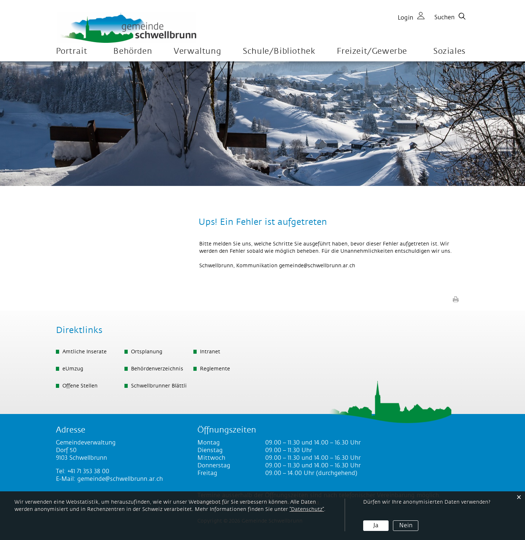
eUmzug (72, 369)
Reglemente (215, 369)
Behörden (132, 51)
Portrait (71, 51)
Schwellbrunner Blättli (159, 386)
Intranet (210, 352)
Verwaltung (197, 51)
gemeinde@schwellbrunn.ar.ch (317, 266)
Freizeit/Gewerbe (372, 51)
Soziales (449, 51)
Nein (406, 525)
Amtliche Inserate (84, 352)
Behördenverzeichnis (157, 369)
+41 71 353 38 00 (88, 471)
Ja (375, 525)
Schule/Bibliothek (279, 51)
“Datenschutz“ (307, 509)
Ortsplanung (146, 352)
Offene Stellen (80, 386)
